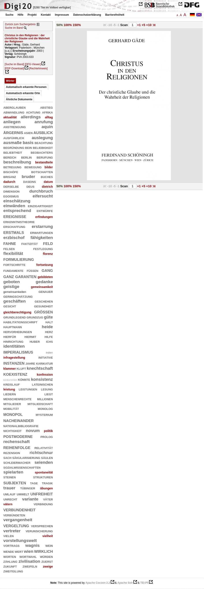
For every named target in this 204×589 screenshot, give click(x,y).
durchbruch (41, 191)
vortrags (11, 545)
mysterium (44, 414)
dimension (11, 191)
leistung (9, 389)
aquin (47, 126)
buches (47, 176)
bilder (49, 167)
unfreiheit (41, 493)
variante (30, 499)
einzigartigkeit (40, 205)
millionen (45, 398)
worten (9, 556)
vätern (7, 504)
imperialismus (18, 352)
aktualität (10, 117)
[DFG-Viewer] (33, 64)
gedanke (44, 281)
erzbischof (13, 237)
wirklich (43, 551)
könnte (24, 379)
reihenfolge (16, 447)
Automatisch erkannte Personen (26, 87)
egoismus (11, 196)
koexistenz (15, 374)
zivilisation (29, 561)
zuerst (47, 561)
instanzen (13, 363)
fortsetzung (44, 265)
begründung (13, 147)
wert (19, 551)
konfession (45, 374)
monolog (45, 408)
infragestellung (14, 357)
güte (48, 317)
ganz (8, 276)
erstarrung (42, 226)
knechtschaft (40, 368)
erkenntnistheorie (19, 221)
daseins (29, 181)
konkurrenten (10, 380)
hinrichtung (13, 341)
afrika (47, 112)
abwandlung (13, 112)
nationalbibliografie (20, 425)
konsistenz (42, 379)
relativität (43, 447)
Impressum (62, 14)
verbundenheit (19, 509)
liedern (9, 394)
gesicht (9, 306)
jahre (30, 363)
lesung (47, 389)
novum (33, 430)
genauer (46, 291)
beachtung (44, 142)
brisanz (9, 176)
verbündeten (14, 515)
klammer (9, 368)
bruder (28, 176)
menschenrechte (17, 398)
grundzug (34, 317)
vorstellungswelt (20, 540)
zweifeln (29, 566)
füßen (32, 270)
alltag (49, 117)
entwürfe (45, 210)
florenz (48, 254)
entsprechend (17, 210)
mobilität (11, 408)
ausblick (43, 132)
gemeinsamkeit (42, 287)
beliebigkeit (43, 147)
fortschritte (14, 264)
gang (47, 270)
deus (30, 186)
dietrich (47, 186)
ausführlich (13, 137)
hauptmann (12, 326)
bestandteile (44, 162)
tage (34, 483)
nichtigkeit (12, 430)
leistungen (28, 389)
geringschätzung (18, 296)
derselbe (11, 186)
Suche (9, 14)
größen (43, 311)
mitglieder (12, 403)
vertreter (12, 530)
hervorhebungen (17, 331)
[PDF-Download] (14, 68)
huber (35, 341)
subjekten (14, 482)
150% (77, 25)
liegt (48, 394)
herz (49, 331)
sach (7, 457)
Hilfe (20, 14)
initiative (45, 357)
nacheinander (18, 420)
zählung (10, 561)
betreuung (12, 167)
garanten (25, 276)
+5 (144, 25)
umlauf (9, 494)
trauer (9, 488)
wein (49, 545)
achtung (33, 112)
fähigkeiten (41, 237)
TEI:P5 (144, 582)
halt (49, 322)
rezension (11, 452)
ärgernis (13, 132)
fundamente (13, 270)
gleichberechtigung (17, 312)
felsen (9, 248)
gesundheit (43, 306)
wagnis (32, 545)
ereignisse (14, 216)
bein (28, 147)
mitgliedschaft (40, 403)
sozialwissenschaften (22, 467)
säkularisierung (26, 457)
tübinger (27, 488)
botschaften (42, 171)
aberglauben (14, 107)
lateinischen (42, 384)
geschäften (14, 301)
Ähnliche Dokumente (19, 99)
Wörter (10, 80)
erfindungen (44, 217)
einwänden (14, 205)
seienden (43, 462)
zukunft (10, 566)
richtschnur (41, 452)
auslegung (42, 137)
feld (48, 243)
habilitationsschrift (20, 322)
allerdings (31, 117)
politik (48, 431)
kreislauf (11, 384)
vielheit (47, 536)
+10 (149, 25)
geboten (11, 281)
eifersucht (43, 196)
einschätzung (16, 201)
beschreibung (17, 162)
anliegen (12, 121)
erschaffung (14, 226)
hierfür (9, 336)
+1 (139, 25)
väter (48, 499)
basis (28, 142)
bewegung (33, 167)
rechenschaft (16, 441)
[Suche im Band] (14, 64)
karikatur (44, 363)
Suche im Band (14, 27)
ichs (49, 341)
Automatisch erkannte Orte (23, 93)
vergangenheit (17, 519)
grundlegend (14, 317)
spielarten (13, 472)
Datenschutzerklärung (87, 14)
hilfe (49, 336)
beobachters (42, 152)
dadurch (9, 182)
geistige (11, 286)
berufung (45, 157)
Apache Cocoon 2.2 (97, 582)
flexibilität (13, 253)
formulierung (18, 259)
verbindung (43, 504)
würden (46, 556)
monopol (13, 414)
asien (28, 132)
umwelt (23, 494)
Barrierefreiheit (114, 14)
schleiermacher (16, 462)
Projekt (32, 14)
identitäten (14, 346)
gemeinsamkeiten (14, 292)
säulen (47, 457)
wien (29, 551)
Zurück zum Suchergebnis (20, 24)
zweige (48, 566)
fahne (9, 243)
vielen (8, 535)
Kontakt (46, 14)
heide (47, 326)
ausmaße (12, 142)
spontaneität (44, 472)
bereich (9, 157)
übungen (46, 488)
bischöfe (10, 171)
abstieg (46, 107)
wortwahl (28, 556)
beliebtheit (12, 152)
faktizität (29, 243)
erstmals (13, 232)
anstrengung (14, 126)
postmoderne (18, 436)
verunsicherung (39, 530)
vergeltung (16, 525)
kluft (21, 368)
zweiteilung (13, 571)
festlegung (43, 248)
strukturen (43, 477)
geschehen (44, 301)
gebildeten (45, 277)
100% (68, 25)
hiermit (30, 336)
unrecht (10, 499)
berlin (26, 157)
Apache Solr (125, 582)
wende (8, 551)
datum (48, 182)
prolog (46, 436)
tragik (47, 483)
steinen (9, 477)
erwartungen (41, 232)
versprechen (42, 525)
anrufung (43, 121)
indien (49, 352)
